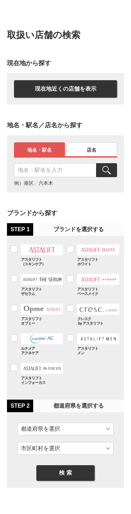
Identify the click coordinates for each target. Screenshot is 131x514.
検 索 (65, 473)
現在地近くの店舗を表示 (65, 89)
